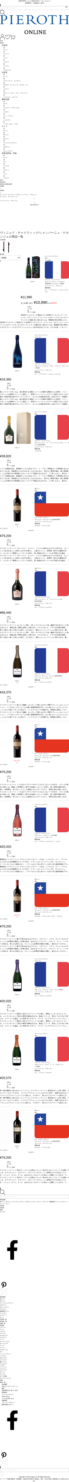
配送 (3, 1388)
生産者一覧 (3, 1321)
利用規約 (4, 1392)
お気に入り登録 (30, 308)
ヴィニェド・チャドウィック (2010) (45, 755)
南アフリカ (3, 1362)
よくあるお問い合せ (8, 1398)
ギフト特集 (3, 1376)
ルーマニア (3, 1360)
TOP (1, 41)
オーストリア (4, 1343)
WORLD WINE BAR (6, 184)
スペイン (2, 1347)
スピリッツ (3, 1315)
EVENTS (2, 182)
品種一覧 (2, 1323)
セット (2, 1317)
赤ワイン (2, 1299)
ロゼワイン (3, 1305)
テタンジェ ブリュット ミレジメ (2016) (46, 676)
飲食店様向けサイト (8, 1404)
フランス (2, 1327)
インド (2, 1339)
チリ (1, 1352)
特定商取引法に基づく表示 (10, 1390)
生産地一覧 (3, 1319)
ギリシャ (2, 1372)
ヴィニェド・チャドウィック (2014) (45, 519)
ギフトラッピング (5, 1378)
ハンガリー (3, 1356)
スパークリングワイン (7, 1303)
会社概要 (4, 1384)
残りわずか (17, 760)
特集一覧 (2, 1382)
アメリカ (2, 1333)
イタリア (2, 1331)
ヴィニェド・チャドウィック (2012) (45, 1141)
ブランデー (3, 1309)
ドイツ (2, 1329)
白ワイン (2, 1301)
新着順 (3, 258)
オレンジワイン (4, 1307)
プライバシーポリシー (8, 1402)
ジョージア (3, 1368)
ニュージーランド (5, 1354)
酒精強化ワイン (4, 1311)
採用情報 (4, 1400)
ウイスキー (3, 1313)
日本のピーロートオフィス (10, 1386)
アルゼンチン (4, 1335)
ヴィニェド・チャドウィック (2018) (45, 910)
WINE (2, 43)
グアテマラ (3, 1370)
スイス (2, 1345)
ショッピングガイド (8, 1394)
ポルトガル (3, 1358)
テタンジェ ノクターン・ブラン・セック (47, 989)
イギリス (2, 1366)
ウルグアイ (3, 1337)
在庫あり (32, 281)
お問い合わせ (6, 1396)
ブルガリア (3, 1364)
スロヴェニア (4, 1349)
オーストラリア (4, 1341)
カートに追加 (31, 312)
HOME (2, 186)
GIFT (1, 180)
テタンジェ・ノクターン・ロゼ (44, 835)
